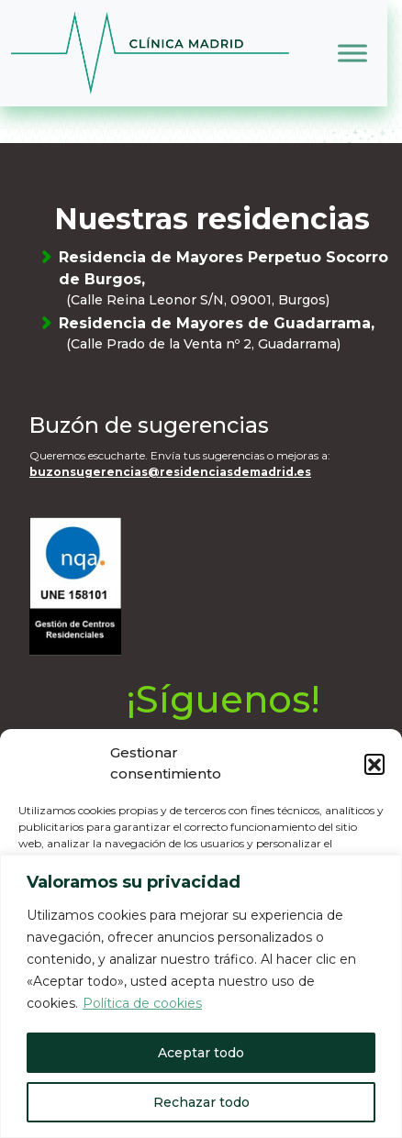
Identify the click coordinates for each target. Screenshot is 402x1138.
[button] (374, 764)
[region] (201, 996)
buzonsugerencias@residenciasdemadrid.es (170, 472)
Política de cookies (142, 1003)
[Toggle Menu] (352, 52)
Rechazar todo (201, 1102)
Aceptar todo (201, 1052)
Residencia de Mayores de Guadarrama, (227, 334)
